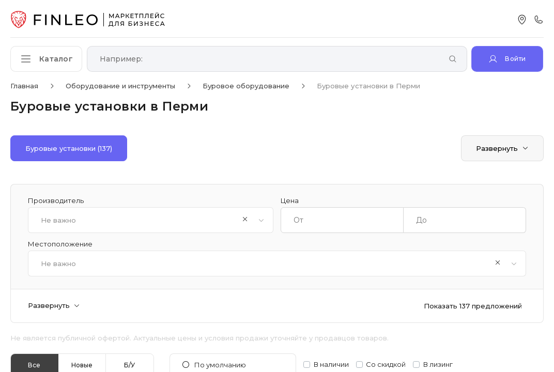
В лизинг (438, 364)
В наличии (331, 364)
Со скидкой (386, 364)
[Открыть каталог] (46, 59)
